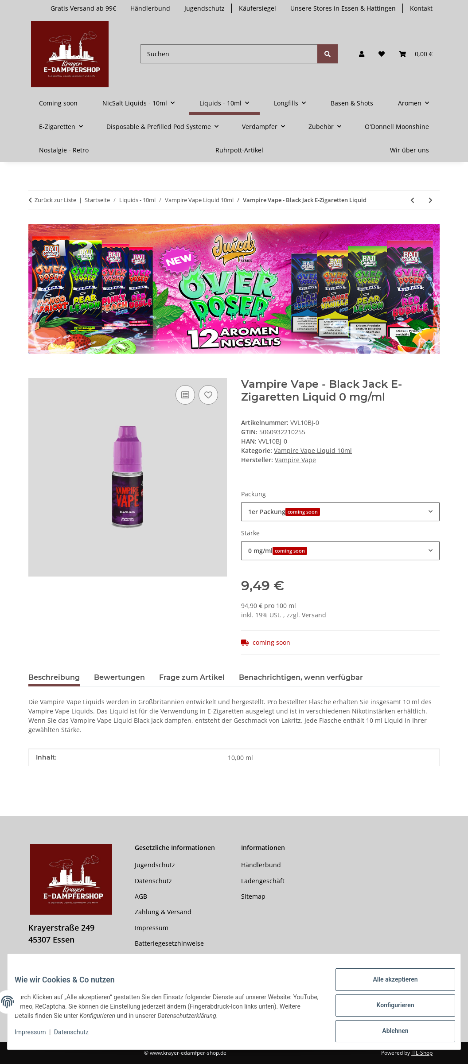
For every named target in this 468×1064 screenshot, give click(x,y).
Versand (314, 615)
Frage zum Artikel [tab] (192, 677)
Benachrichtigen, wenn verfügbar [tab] (301, 677)
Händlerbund (150, 8)
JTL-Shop (422, 1052)
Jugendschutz (204, 8)
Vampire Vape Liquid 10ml (313, 450)
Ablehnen (388, 1032)
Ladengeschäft (263, 881)
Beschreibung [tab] (54, 677)
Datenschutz (78, 1036)
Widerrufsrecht (157, 959)
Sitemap (253, 896)
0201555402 (61, 963)
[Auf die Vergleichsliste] (185, 395)
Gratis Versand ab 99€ (83, 8)
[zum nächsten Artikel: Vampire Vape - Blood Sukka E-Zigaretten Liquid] (430, 200)
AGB (141, 896)
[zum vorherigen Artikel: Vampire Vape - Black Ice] (412, 200)
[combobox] (340, 511)
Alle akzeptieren (388, 986)
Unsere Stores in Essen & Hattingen (343, 8)
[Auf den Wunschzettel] (208, 395)
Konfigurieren (388, 1009)
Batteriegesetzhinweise (169, 943)
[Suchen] (229, 53)
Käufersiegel (257, 8)
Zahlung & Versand (163, 912)
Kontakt (421, 8)
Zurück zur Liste (55, 200)
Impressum (37, 1036)
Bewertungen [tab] (119, 677)
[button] (361, 54)
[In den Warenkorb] (35, 373)
